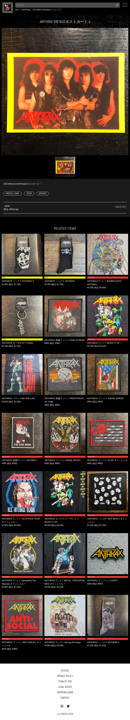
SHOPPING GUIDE (65, 692)
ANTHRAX (42, 193)
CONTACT (65, 698)
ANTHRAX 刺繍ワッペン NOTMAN (19, 460)
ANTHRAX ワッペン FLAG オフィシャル (107, 460)
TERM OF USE (65, 681)
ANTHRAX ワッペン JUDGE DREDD (105, 398)
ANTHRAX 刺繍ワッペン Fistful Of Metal (64, 340)
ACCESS (65, 670)
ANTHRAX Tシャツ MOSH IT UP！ (104, 343)
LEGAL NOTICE (65, 687)
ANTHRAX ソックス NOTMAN (59, 281)
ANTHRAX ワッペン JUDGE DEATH (62, 460)
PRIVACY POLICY (65, 676)
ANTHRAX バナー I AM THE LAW (18, 398)
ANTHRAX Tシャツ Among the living (62, 642)
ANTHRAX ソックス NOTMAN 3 (18, 281)
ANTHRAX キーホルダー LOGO (17, 343)
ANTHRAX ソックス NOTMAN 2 (103, 642)
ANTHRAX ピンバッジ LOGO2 (102, 580)
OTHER (29, 193)
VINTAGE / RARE (12, 193)
